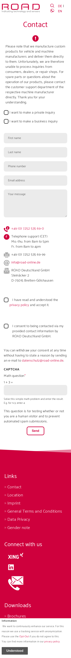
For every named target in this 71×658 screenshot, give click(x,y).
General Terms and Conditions (34, 511)
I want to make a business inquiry (33, 121)
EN (60, 11)
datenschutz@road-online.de (42, 360)
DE (60, 6)
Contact (14, 487)
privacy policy (52, 644)
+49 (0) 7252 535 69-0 (27, 228)
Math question (14, 376)
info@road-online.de (25, 262)
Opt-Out (24, 639)
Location (15, 495)
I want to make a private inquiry (32, 112)
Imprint (14, 503)
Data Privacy (18, 519)
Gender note (18, 527)
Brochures (16, 616)
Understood (14, 653)
